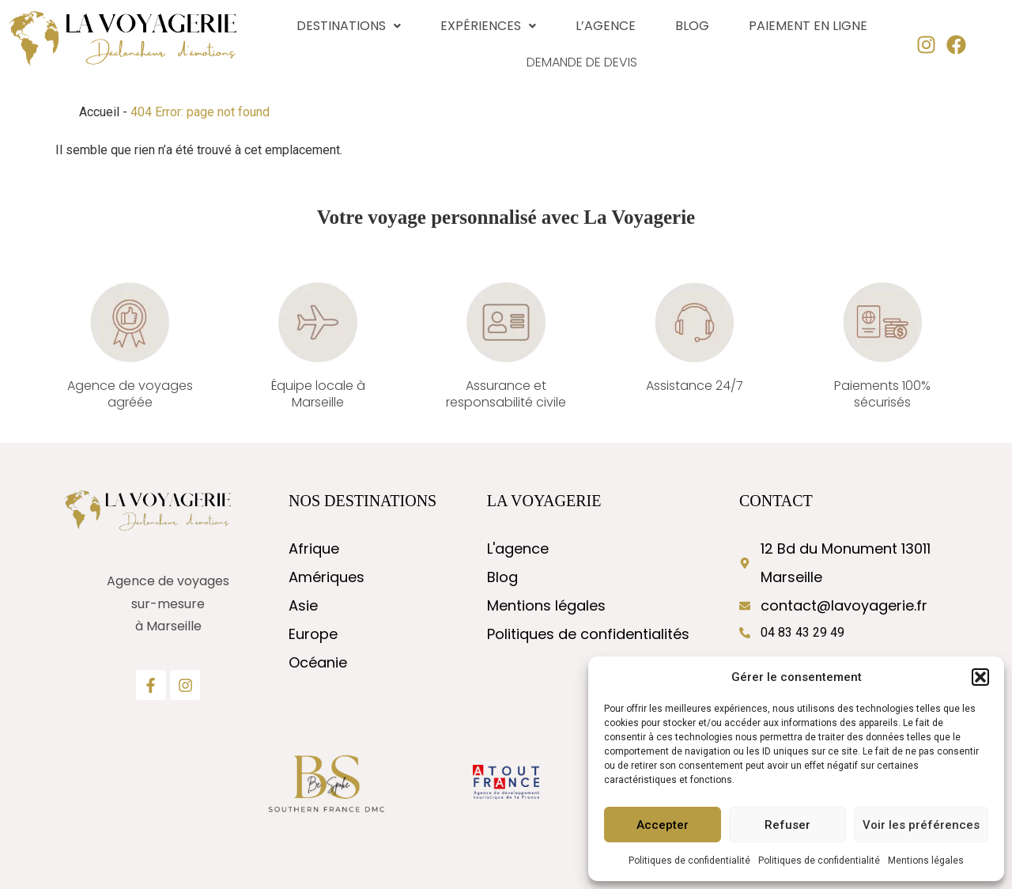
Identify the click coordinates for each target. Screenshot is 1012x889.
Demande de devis (582, 62)
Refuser (787, 825)
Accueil (99, 111)
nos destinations (362, 500)
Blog (692, 26)
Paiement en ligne (808, 26)
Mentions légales (926, 860)
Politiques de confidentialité (689, 860)
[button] (980, 677)
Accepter (662, 825)
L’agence (606, 26)
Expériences (488, 26)
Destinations (348, 26)
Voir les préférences (921, 825)
